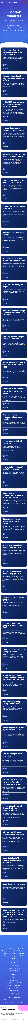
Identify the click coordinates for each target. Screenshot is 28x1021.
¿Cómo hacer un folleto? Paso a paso (12, 442)
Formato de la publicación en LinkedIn (13, 755)
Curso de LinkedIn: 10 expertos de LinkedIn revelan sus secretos (13, 860)
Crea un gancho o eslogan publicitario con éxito (13, 338)
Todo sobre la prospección (14, 948)
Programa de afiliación (14, 988)
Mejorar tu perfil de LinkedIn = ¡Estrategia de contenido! (13, 729)
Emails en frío (14, 990)
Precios (14, 978)
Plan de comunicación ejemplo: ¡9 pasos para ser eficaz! (13, 625)
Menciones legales (14, 997)
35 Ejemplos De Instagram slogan (12, 285)
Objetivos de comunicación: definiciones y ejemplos (13, 546)
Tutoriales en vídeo (14, 968)
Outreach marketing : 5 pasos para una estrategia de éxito (13, 78)
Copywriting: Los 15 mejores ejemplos (13, 598)
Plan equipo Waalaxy (14, 985)
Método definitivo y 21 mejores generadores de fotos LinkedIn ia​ (12, 52)
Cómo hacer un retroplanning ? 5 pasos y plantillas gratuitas (12, 495)
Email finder (14, 980)
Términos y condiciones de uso (14, 1000)
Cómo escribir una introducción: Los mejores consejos (12, 417)
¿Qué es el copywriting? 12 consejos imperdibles (12, 703)
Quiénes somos (14, 965)
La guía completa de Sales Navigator (14, 951)
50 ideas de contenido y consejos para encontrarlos (13, 129)
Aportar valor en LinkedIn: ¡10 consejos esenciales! (13, 650)
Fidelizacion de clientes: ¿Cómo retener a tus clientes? (11, 521)
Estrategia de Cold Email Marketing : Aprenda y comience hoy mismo (12, 782)
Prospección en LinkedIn (14, 983)
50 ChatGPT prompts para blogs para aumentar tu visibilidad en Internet (13, 104)
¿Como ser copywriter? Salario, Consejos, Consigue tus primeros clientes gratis (13, 677)
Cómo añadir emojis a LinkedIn (14, 953)
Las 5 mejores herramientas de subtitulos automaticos (13, 155)
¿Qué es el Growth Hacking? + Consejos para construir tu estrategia (13, 312)
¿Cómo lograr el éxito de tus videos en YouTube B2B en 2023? (13, 365)
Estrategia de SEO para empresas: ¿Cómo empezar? (13, 833)
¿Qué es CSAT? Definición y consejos (13, 233)
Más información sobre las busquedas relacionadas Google (13, 391)
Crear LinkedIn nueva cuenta (13, 884)
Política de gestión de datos (14, 1002)
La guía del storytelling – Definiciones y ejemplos (12, 572)
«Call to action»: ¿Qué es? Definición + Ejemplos (12, 468)
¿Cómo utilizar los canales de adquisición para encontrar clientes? (12, 808)
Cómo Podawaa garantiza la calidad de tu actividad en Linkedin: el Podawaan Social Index (13, 913)
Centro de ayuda (14, 970)
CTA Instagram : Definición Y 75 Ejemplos (13, 207)
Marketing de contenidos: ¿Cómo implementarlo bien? (13, 259)
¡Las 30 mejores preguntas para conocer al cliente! (12, 181)
